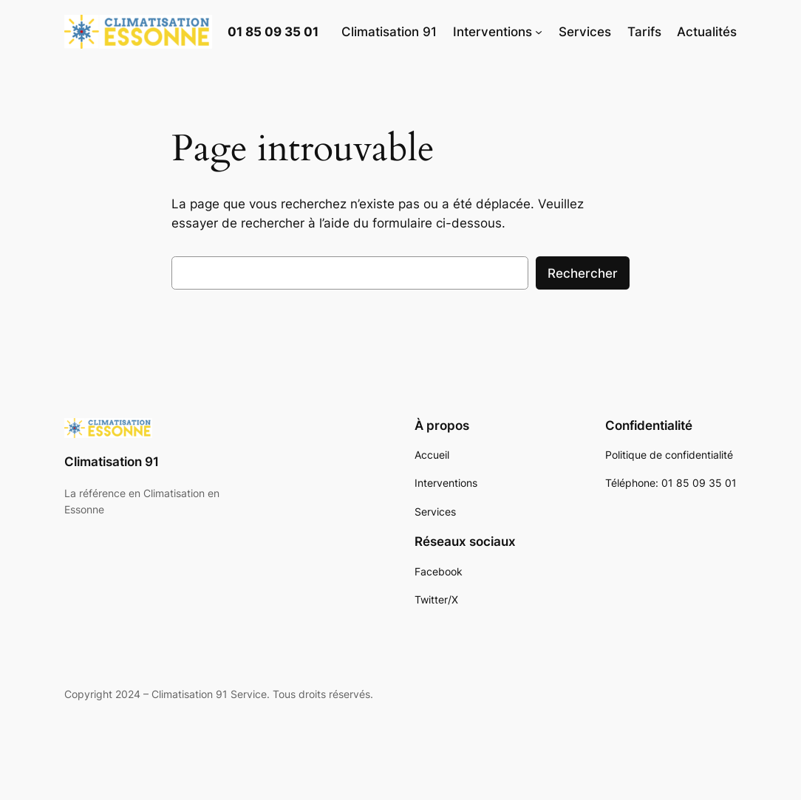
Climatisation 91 (111, 461)
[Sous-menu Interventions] (538, 31)
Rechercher (583, 273)
